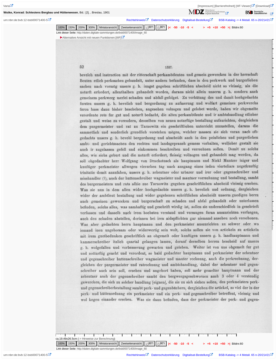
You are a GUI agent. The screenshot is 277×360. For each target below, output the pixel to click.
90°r (161, 27)
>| (229, 27)
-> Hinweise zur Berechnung (96, 338)
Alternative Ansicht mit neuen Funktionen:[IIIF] (90, 37)
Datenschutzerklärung (165, 20)
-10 (182, 27)
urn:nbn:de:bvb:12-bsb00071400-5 (25, 20)
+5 (208, 27)
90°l (149, 27)
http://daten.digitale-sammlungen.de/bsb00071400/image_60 (112, 32)
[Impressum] (205, 6)
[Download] (263, 6)
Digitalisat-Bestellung (196, 20)
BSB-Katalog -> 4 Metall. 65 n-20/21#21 (244, 20)
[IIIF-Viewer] (243, 6)
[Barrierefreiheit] (224, 6)
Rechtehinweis (135, 20)
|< (169, 27)
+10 (215, 27)
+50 (222, 27)
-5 (188, 27)
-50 (175, 27)
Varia (6, 6)
